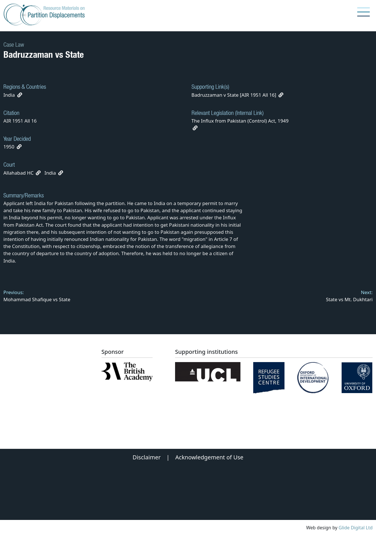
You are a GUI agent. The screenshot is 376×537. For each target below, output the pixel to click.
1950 (8, 146)
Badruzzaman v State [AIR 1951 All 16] (238, 95)
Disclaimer (147, 457)
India (9, 95)
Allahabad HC (18, 173)
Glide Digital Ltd (355, 527)
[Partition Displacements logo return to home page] (45, 15)
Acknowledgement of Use (209, 457)
